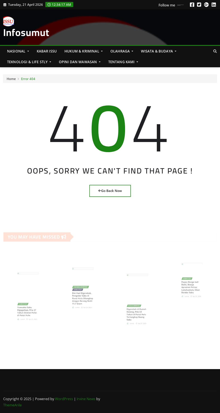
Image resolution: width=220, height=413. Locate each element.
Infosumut (26, 32)
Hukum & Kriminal (83, 51)
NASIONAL (18, 51)
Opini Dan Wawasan (80, 62)
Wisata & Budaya (158, 51)
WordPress (64, 399)
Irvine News (86, 399)
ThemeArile (12, 405)
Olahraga (121, 51)
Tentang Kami (123, 62)
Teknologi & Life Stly (29, 62)
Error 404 (28, 80)
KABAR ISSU (47, 51)
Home (11, 80)
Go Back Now (110, 191)
